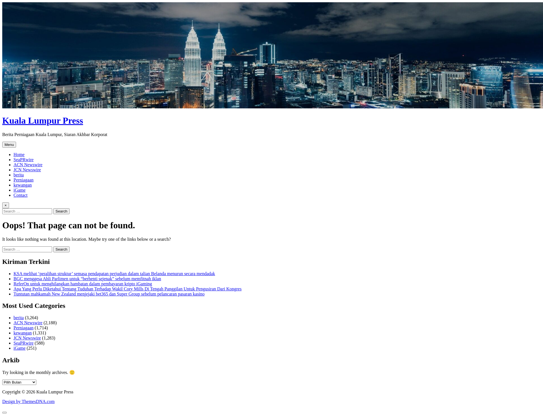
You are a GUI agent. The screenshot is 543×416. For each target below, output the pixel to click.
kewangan (23, 185)
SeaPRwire (24, 159)
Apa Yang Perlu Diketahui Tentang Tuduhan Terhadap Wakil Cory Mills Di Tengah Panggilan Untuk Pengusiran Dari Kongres (128, 288)
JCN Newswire (27, 169)
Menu (9, 145)
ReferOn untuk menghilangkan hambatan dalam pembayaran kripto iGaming (83, 283)
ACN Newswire (28, 164)
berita (19, 174)
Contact (21, 195)
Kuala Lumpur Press (42, 120)
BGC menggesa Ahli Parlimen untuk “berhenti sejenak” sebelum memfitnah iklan (87, 278)
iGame (20, 190)
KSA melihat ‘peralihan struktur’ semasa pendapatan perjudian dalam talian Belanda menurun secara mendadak (114, 273)
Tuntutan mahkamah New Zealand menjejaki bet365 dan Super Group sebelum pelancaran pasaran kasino (109, 294)
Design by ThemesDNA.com (28, 401)
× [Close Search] (6, 205)
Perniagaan (24, 180)
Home (19, 154)
